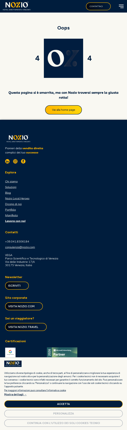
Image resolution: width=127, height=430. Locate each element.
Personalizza (63, 413)
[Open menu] (120, 6)
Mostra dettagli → (15, 394)
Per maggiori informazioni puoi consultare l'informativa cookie (35, 390)
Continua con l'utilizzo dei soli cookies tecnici (63, 423)
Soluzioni (10, 187)
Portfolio (10, 209)
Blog (8, 192)
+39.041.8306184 (17, 241)
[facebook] (23, 161)
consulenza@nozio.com (20, 247)
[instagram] (15, 161)
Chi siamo (11, 181)
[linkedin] (7, 161)
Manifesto (11, 215)
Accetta (63, 404)
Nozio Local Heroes (17, 198)
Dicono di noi (13, 204)
